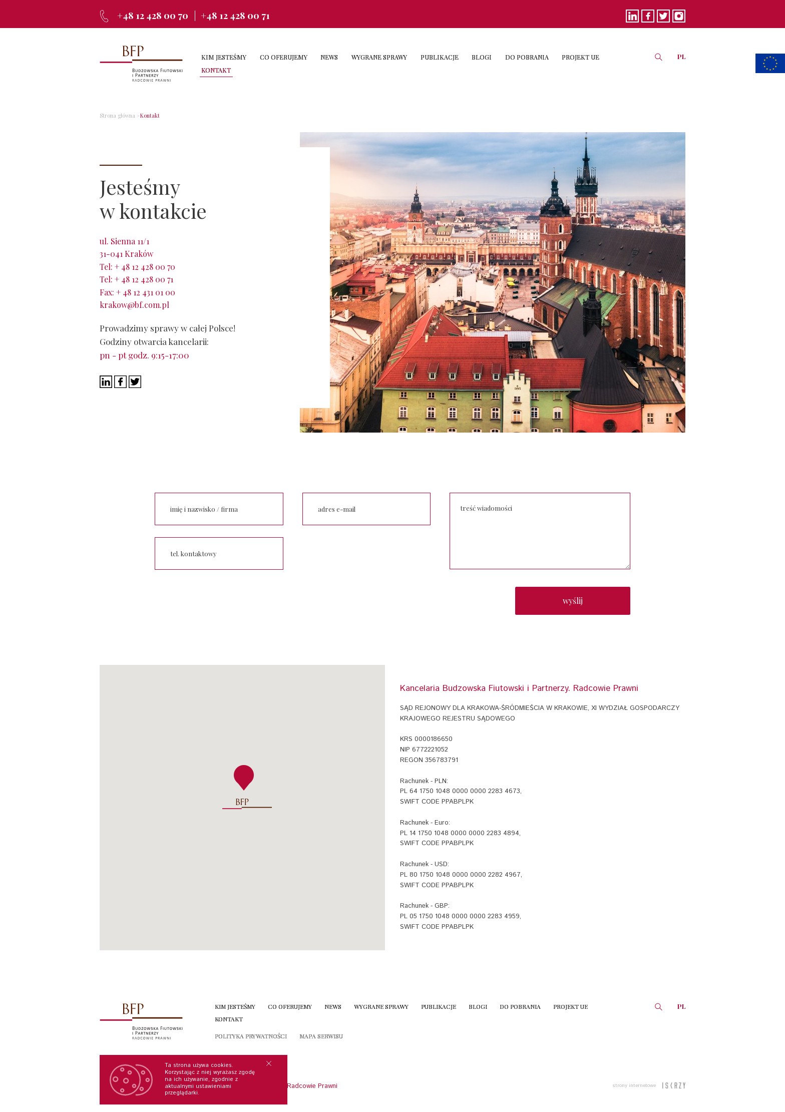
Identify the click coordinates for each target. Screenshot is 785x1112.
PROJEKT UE (567, 63)
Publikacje (438, 1002)
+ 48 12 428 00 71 (144, 279)
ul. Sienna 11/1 (124, 241)
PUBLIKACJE (436, 63)
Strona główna (115, 115)
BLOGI (475, 63)
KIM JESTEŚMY (233, 63)
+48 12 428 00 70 (156, 15)
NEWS (332, 63)
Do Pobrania (520, 1002)
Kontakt (145, 115)
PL (681, 63)
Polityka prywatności (251, 1031)
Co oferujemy (290, 1002)
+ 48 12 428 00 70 (145, 266)
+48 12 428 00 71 (245, 15)
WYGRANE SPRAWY (379, 63)
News (332, 1002)
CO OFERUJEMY (289, 63)
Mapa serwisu (321, 1031)
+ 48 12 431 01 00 (145, 292)
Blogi (478, 1002)
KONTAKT (610, 63)
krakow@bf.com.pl (134, 304)
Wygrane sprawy (381, 1002)
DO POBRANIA (516, 63)
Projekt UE (570, 1002)
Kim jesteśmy (235, 1002)
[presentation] (367, 553)
